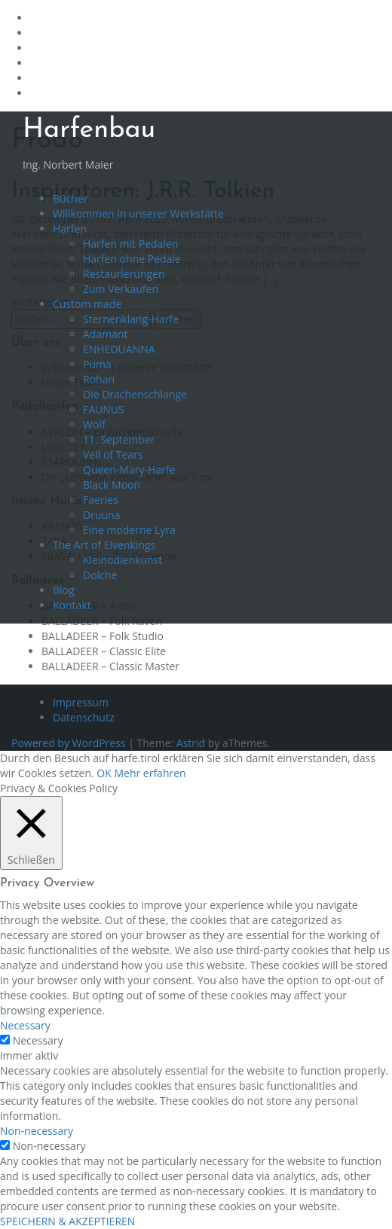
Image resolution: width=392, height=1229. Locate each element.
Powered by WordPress (68, 743)
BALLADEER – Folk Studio (102, 636)
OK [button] (103, 773)
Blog (64, 590)
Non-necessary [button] (36, 1131)
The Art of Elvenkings (104, 545)
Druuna (101, 515)
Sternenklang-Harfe (131, 319)
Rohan (99, 379)
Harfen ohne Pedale (132, 259)
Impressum (81, 702)
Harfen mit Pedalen (130, 243)
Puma (97, 364)
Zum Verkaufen (120, 289)
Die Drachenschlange (135, 394)
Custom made (87, 304)
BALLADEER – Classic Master (110, 666)
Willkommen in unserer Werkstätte (138, 213)
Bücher (70, 198)
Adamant (105, 334)
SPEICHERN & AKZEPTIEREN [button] (67, 1221)
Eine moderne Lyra (129, 530)
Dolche (100, 575)
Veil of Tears (112, 454)
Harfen (70, 228)
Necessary (38, 1040)
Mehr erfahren (149, 773)
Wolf (94, 424)
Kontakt (72, 605)
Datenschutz (83, 717)
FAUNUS (103, 409)
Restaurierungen (124, 274)
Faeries (100, 500)
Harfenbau (89, 130)
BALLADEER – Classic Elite (103, 651)
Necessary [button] (25, 1025)
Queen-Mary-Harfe (129, 469)
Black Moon (111, 484)
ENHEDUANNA (119, 349)
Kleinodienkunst (122, 560)
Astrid (190, 743)
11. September (119, 439)
